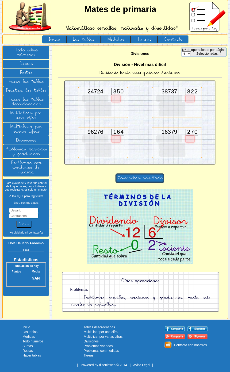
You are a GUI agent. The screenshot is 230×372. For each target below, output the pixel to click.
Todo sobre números (26, 52)
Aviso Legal (141, 365)
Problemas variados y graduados (26, 151)
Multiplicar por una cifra (26, 115)
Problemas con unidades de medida (26, 167)
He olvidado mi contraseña (26, 232)
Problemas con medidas (101, 351)
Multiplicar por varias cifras (26, 129)
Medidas (115, 39)
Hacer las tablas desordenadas (26, 102)
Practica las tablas (26, 90)
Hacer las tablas (26, 81)
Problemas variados (98, 346)
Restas (26, 73)
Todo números (33, 341)
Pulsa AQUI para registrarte (26, 196)
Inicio (54, 39)
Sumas (26, 64)
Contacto (173, 39)
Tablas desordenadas (99, 327)
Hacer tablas (32, 355)
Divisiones (26, 140)
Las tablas (84, 39)
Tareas (144, 39)
